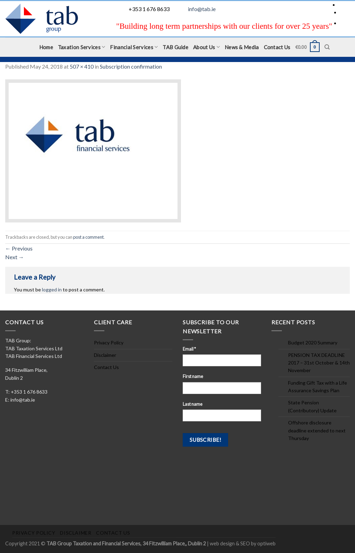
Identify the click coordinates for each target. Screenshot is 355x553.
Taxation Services (81, 47)
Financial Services (134, 47)
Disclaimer (105, 355)
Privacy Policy (108, 342)
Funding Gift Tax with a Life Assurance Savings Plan (317, 386)
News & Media (242, 47)
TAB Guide (175, 47)
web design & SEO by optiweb (243, 543)
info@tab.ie (202, 9)
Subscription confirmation (131, 66)
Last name (192, 404)
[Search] (327, 47)
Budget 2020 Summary (312, 342)
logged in (52, 289)
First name (193, 376)
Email (189, 349)
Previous (19, 248)
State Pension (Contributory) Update (312, 406)
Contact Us (277, 47)
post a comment (88, 237)
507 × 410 (82, 66)
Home (46, 47)
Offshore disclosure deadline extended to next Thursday (317, 430)
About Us (206, 47)
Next (14, 257)
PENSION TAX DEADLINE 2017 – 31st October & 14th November (319, 363)
